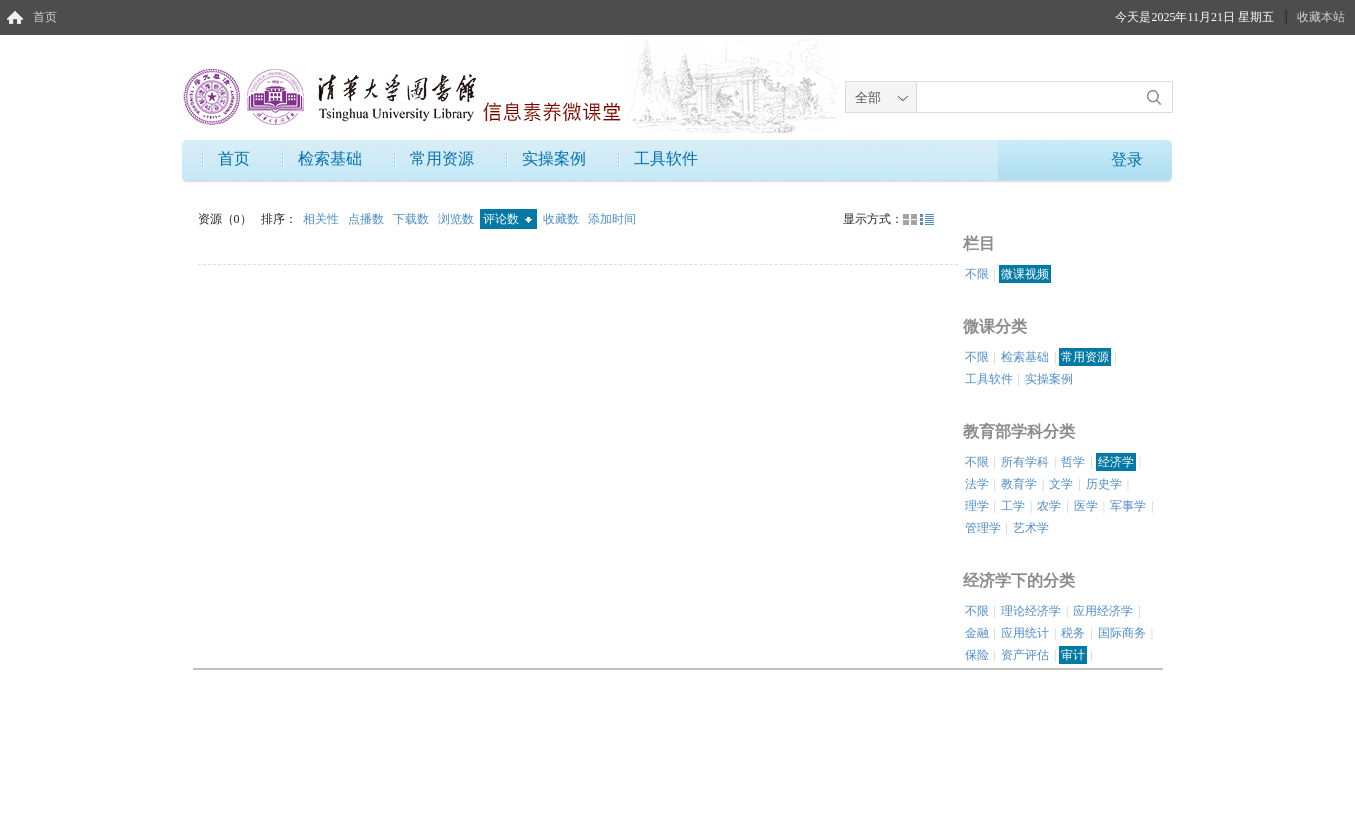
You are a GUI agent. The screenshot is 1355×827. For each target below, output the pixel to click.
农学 (1049, 506)
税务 (1073, 633)
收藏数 (562, 219)
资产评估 (1025, 655)
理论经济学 (1031, 611)
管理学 (983, 528)
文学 (1061, 484)
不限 (977, 274)
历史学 (1104, 484)
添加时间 (612, 219)
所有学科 (1025, 462)
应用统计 (1025, 633)
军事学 (1128, 506)
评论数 (507, 219)
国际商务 (1122, 633)
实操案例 (554, 158)
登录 (1127, 159)
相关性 (322, 219)
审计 (1073, 655)
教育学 (1019, 484)
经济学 (1116, 462)
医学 (1086, 506)
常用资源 (442, 158)
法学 (977, 484)
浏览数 (457, 219)
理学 (977, 506)
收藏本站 (1321, 17)
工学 (1013, 506)
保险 (977, 655)
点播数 (367, 219)
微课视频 (1025, 274)
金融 (977, 633)
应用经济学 (1103, 611)
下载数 (412, 219)
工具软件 (666, 158)
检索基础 (330, 158)
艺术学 (1031, 528)
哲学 (1073, 462)
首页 (45, 17)
